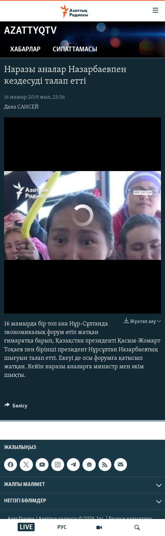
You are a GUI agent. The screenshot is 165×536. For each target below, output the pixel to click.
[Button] (16, 407)
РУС (62, 527)
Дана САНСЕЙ (21, 107)
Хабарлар (25, 49)
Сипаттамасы (75, 49)
